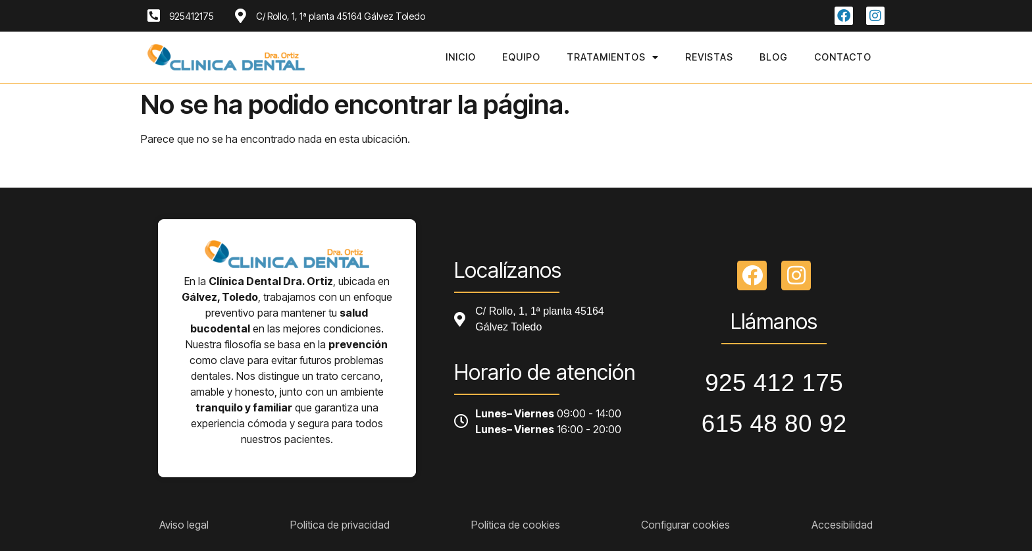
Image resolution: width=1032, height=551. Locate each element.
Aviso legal (184, 524)
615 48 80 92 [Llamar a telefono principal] (774, 423)
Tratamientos (613, 57)
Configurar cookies (685, 524)
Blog (774, 57)
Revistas (709, 57)
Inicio (461, 57)
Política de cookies (515, 524)
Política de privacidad (340, 524)
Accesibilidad (842, 524)
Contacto (842, 57)
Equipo (521, 57)
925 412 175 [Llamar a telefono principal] (774, 382)
